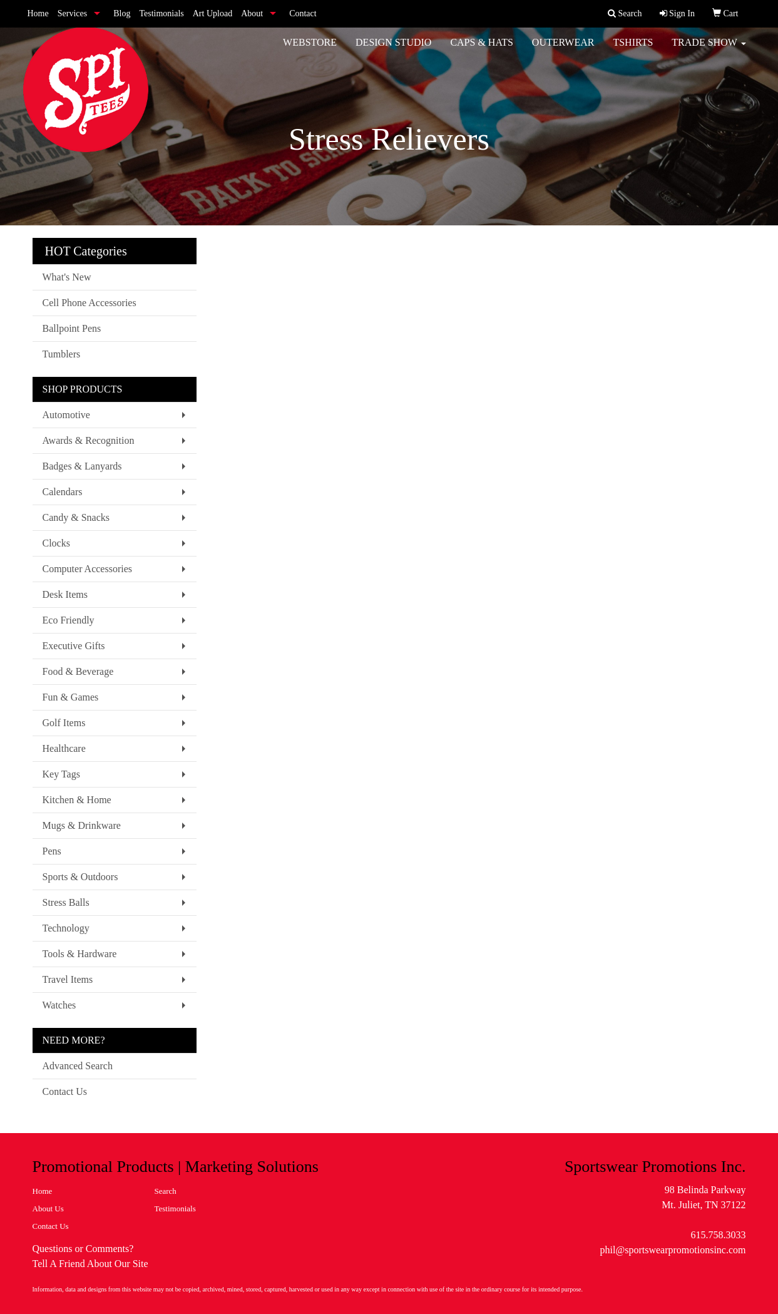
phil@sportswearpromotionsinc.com (673, 1250)
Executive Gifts (74, 645)
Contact (303, 13)
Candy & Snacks (76, 517)
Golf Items (64, 722)
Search (166, 1191)
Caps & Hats (481, 49)
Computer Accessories (88, 568)
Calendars (63, 491)
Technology (66, 928)
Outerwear (563, 49)
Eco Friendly (69, 620)
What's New (67, 277)
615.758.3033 (718, 1234)
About (252, 13)
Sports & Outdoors (80, 876)
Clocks (56, 543)
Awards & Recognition (89, 440)
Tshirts (633, 49)
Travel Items (68, 979)
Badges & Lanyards (82, 466)
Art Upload (212, 13)
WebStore (310, 49)
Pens (52, 851)
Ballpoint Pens (72, 328)
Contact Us (65, 1091)
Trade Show (708, 49)
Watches (59, 1005)
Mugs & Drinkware (82, 825)
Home (38, 13)
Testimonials (161, 13)
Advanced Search (78, 1065)
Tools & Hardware (80, 953)
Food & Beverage (78, 671)
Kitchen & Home (77, 799)
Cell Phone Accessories (89, 302)
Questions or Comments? (83, 1248)
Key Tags (61, 774)
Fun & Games (71, 697)
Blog (121, 13)
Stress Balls (66, 902)
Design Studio (393, 49)
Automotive (66, 414)
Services (72, 13)
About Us (48, 1208)
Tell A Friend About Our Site (90, 1263)
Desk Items (65, 594)
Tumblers (62, 354)
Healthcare (64, 748)
